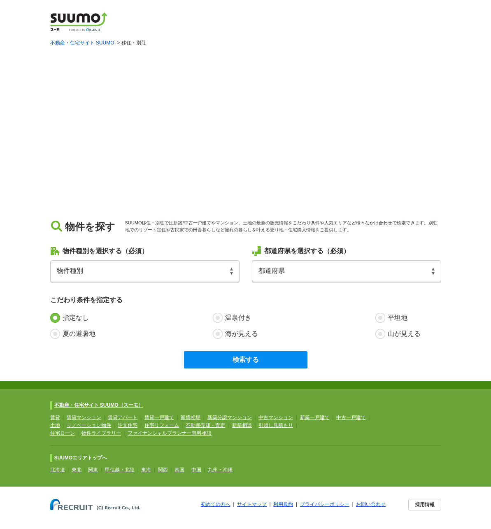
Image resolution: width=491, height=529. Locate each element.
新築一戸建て (315, 417)
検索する (246, 359)
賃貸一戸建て (159, 417)
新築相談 (242, 425)
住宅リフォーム (161, 425)
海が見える (241, 333)
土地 (55, 425)
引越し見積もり (275, 425)
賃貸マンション (84, 417)
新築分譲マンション (229, 417)
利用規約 (283, 504)
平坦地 (397, 317)
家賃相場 (190, 417)
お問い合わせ (371, 504)
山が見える (404, 333)
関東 (93, 470)
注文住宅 (127, 425)
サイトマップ (252, 504)
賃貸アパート (122, 417)
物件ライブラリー (101, 433)
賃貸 (55, 417)
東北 (76, 470)
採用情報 (425, 505)
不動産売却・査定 (205, 425)
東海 (146, 470)
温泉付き (238, 317)
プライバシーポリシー (324, 504)
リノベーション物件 (89, 425)
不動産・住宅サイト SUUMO (82, 43)
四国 (179, 470)
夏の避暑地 (79, 333)
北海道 (57, 470)
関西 (163, 470)
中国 (196, 470)
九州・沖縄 (220, 470)
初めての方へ (215, 504)
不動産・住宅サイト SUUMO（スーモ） (98, 405)
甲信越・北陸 (120, 470)
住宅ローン (62, 433)
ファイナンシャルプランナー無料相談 (170, 433)
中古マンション (275, 417)
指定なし (76, 317)
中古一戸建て (351, 417)
